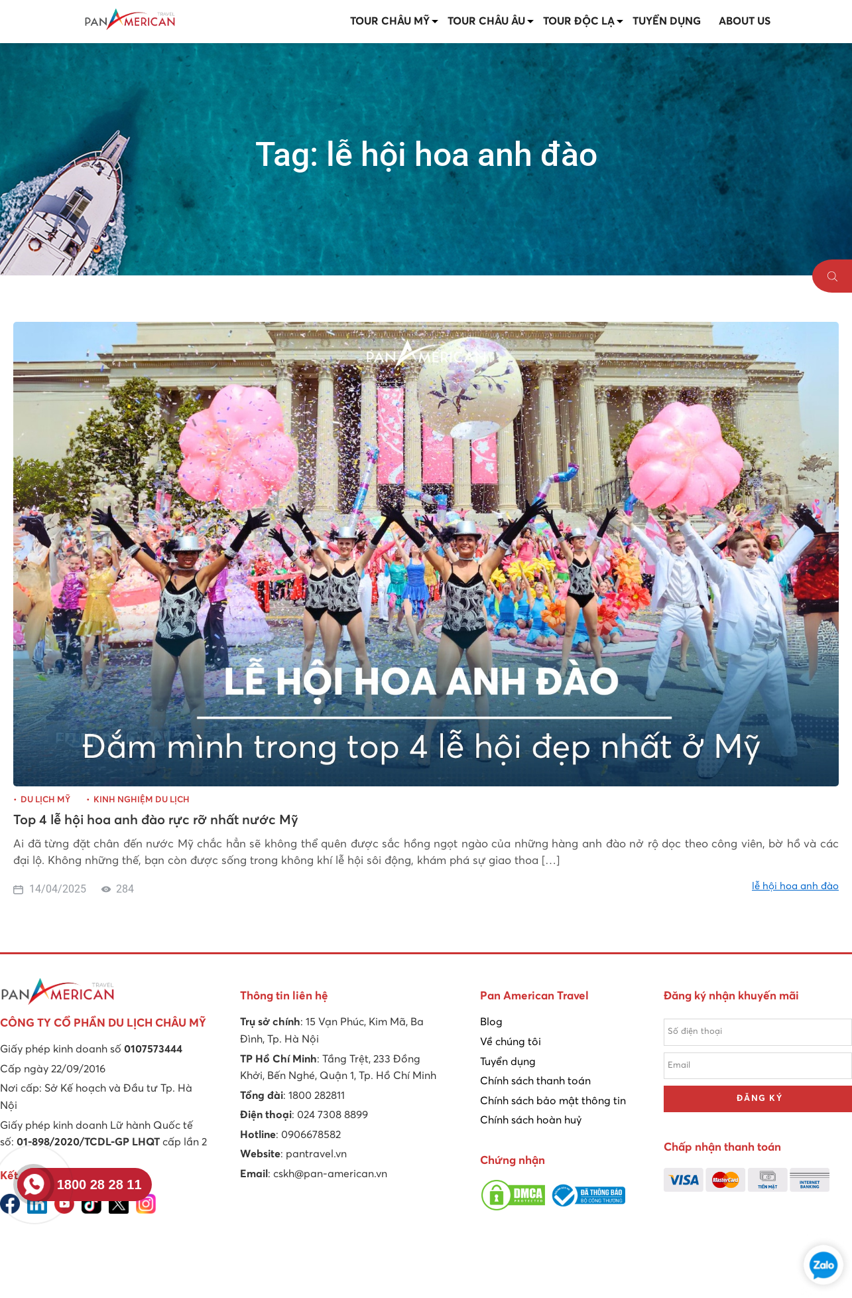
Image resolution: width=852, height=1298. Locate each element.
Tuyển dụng (667, 21)
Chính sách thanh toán (535, 1081)
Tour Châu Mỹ (390, 21)
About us (744, 21)
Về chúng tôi (510, 1042)
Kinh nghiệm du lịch (141, 800)
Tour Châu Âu (486, 21)
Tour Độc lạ (579, 21)
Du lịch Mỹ (45, 800)
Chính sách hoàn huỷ (530, 1120)
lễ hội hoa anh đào (795, 886)
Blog (491, 1022)
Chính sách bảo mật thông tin (553, 1101)
